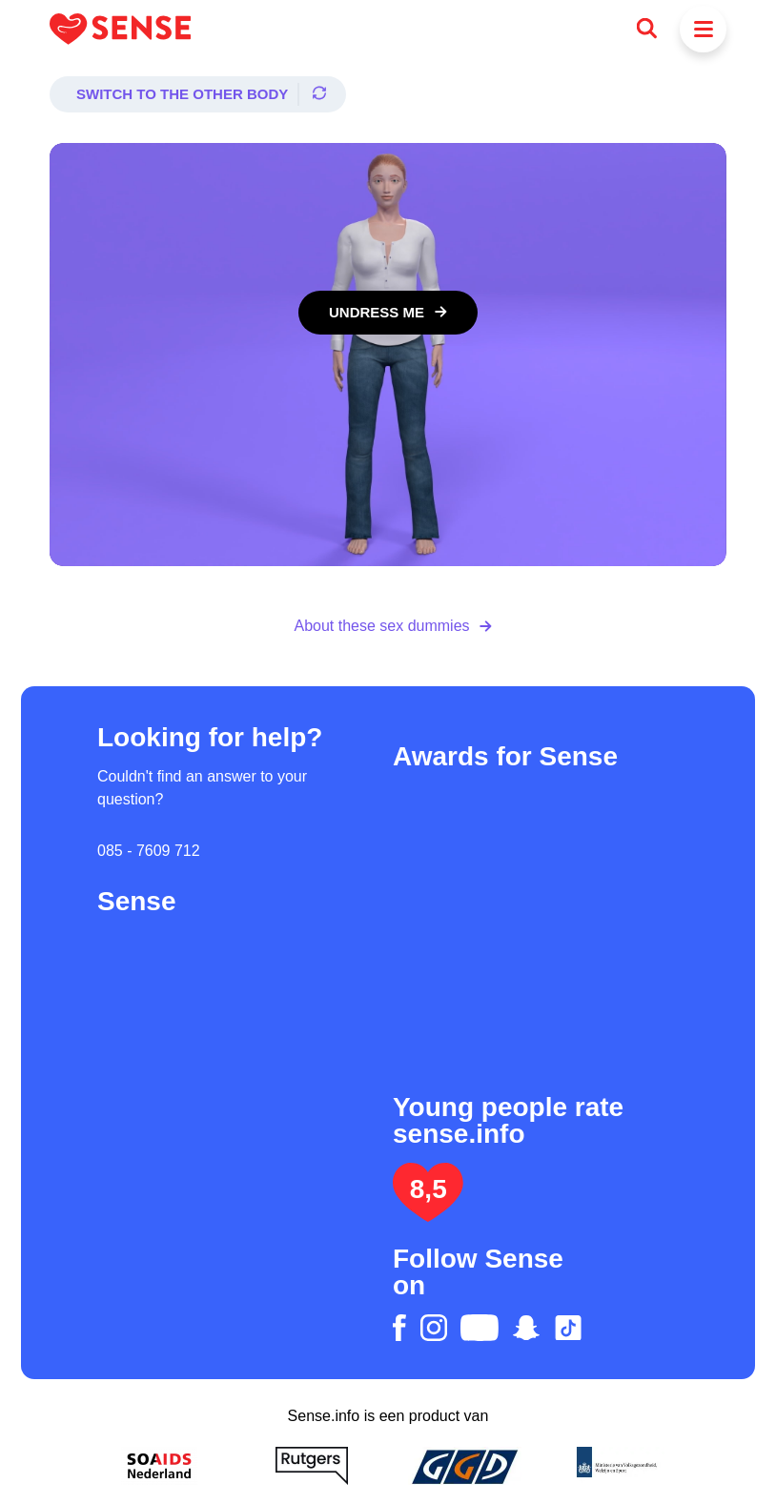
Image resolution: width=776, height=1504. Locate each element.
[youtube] (479, 1327)
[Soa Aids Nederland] (159, 1466)
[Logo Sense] (120, 29)
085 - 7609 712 (148, 851)
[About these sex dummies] (387, 626)
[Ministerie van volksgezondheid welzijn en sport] (617, 1466)
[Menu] (703, 29)
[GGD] (464, 1466)
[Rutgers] (312, 1466)
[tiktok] (568, 1327)
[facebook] (399, 1327)
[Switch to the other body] (198, 94)
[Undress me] (388, 313)
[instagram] (433, 1327)
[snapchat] (526, 1327)
